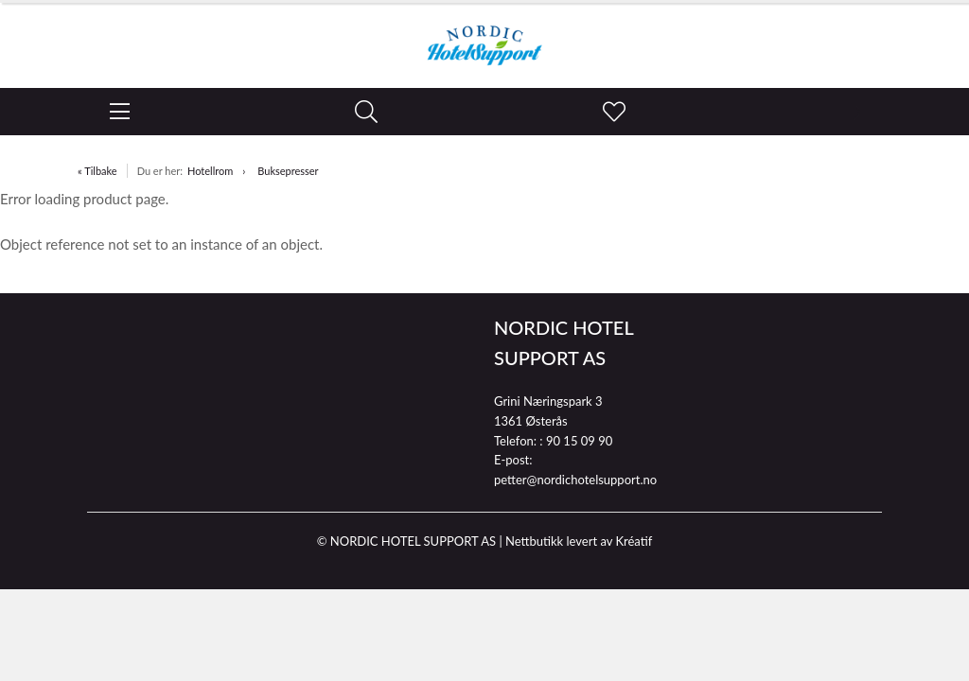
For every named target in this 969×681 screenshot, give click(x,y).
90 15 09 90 (579, 440)
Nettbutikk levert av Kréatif (578, 541)
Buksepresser (287, 171)
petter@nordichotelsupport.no (575, 479)
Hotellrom (210, 171)
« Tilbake (97, 171)
